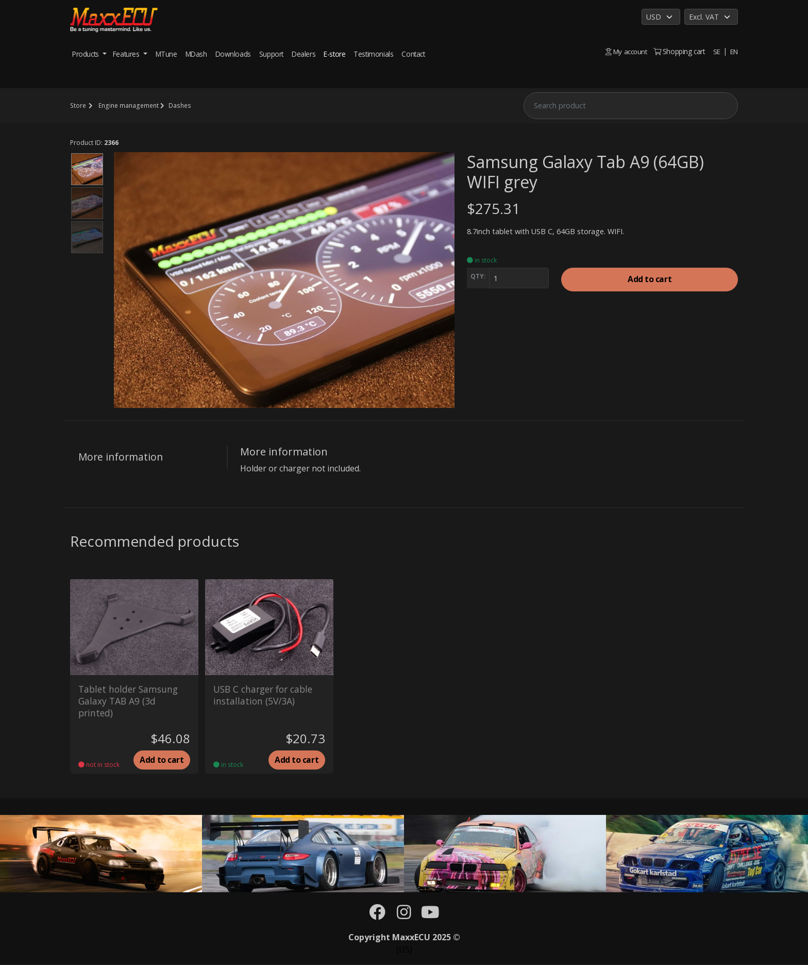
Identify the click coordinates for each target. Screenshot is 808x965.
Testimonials (373, 54)
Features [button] (127, 54)
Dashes (178, 105)
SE (716, 51)
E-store (334, 54)
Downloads (233, 54)
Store (78, 105)
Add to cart (649, 280)
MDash (196, 54)
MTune (166, 54)
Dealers (303, 54)
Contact (413, 54)
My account (625, 51)
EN (734, 51)
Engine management (127, 105)
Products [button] (86, 54)
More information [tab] (120, 457)
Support (271, 54)
